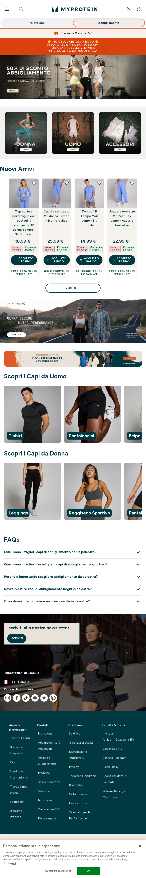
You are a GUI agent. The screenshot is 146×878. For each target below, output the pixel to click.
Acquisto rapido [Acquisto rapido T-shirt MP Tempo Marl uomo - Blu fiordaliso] (89, 260)
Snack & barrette (49, 782)
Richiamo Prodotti (16, 814)
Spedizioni (17, 802)
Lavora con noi (79, 803)
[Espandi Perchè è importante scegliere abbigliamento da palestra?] (73, 577)
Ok (88, 870)
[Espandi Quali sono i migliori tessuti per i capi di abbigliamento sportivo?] (73, 564)
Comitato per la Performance (79, 815)
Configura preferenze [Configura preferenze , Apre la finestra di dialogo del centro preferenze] (58, 870)
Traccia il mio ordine (18, 789)
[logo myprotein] (74, 9)
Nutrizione (37, 23)
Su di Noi (75, 733)
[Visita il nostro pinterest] (53, 698)
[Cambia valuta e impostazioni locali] (73, 682)
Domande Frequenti (16, 750)
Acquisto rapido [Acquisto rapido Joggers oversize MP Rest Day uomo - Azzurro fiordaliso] (122, 260)
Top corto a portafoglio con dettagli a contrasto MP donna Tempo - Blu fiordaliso (24, 223)
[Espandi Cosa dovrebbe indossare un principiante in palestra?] (73, 601)
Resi (13, 762)
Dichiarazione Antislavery (78, 755)
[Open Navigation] (7, 9)
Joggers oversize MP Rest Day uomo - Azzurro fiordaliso (122, 218)
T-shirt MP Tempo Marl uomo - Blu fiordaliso (89, 218)
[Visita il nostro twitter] (44, 698)
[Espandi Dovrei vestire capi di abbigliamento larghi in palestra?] (73, 589)
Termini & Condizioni (83, 776)
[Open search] (21, 9)
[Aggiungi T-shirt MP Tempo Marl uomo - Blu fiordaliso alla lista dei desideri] (99, 183)
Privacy (74, 767)
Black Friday (110, 767)
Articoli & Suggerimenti (47, 761)
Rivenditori (76, 785)
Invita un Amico (119, 737)
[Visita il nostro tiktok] (26, 698)
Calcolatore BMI (49, 809)
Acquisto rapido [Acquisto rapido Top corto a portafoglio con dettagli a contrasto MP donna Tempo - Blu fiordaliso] (23, 260)
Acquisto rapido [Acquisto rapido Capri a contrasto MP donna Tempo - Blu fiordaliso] (56, 260)
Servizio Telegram (114, 758)
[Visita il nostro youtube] (35, 698)
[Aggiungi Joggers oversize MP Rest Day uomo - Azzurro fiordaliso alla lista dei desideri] (132, 183)
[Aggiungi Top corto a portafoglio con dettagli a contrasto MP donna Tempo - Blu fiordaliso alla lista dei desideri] (34, 183)
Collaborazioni (78, 794)
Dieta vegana (47, 818)
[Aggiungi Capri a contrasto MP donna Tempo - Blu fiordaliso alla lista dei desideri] (67, 183)
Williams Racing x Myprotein (114, 794)
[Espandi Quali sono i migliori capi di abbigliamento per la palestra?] (73, 552)
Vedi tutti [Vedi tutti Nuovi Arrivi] (73, 288)
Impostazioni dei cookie (22, 673)
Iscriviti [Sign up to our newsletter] (17, 638)
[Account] (128, 9)
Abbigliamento (108, 23)
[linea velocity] (73, 321)
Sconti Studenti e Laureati (115, 779)
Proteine (44, 773)
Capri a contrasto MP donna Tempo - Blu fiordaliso (57, 216)
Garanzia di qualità (81, 742)
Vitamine (44, 791)
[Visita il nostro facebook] (17, 698)
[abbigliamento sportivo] (73, 77)
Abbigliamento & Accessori (49, 745)
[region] (73, 415)
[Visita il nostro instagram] (7, 698)
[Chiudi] (140, 846)
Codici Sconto (112, 748)
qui (14, 863)
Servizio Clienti (20, 738)
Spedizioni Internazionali (19, 774)
